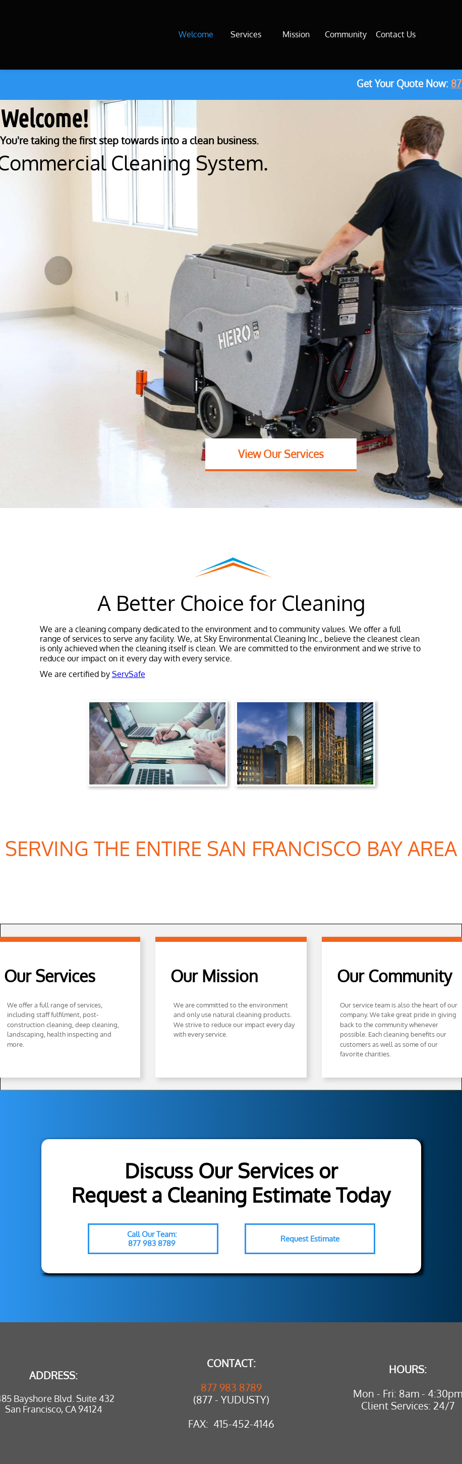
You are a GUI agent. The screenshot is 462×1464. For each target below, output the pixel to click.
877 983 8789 (231, 1387)
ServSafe (128, 674)
